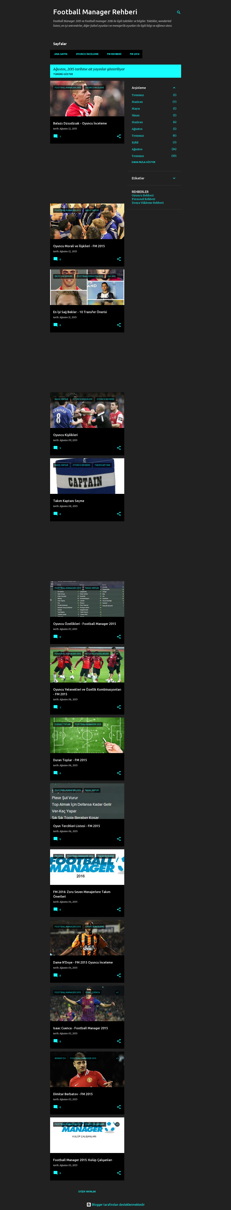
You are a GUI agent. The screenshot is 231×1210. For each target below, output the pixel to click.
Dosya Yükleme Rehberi (148, 203)
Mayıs (136, 108)
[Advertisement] (85, 174)
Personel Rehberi (143, 199)
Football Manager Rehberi (95, 12)
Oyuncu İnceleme (86, 54)
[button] (119, 136)
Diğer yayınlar (87, 1191)
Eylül (135, 142)
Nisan (135, 115)
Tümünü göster (63, 74)
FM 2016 (133, 54)
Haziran (137, 102)
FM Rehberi (113, 54)
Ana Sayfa (59, 54)
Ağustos (137, 129)
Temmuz (138, 95)
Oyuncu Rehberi (143, 195)
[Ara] (178, 12)
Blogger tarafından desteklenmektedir (116, 1204)
